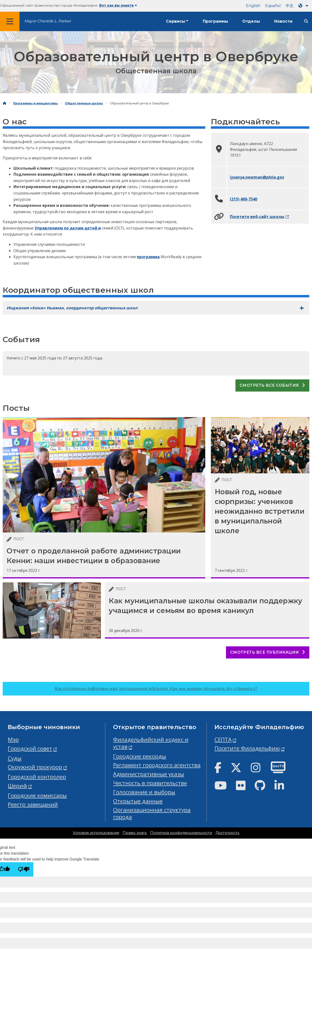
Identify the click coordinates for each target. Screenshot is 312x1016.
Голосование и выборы (144, 792)
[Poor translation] (23, 869)
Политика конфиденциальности (181, 833)
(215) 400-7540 (243, 199)
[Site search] (306, 21)
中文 (289, 5)
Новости (283, 21)
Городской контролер (37, 776)
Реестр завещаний (33, 804)
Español (273, 5)
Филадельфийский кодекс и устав (150, 743)
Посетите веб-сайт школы (257, 216)
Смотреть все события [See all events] (272, 385)
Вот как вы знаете (118, 5)
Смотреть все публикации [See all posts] (267, 652)
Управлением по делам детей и (68, 228)
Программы (215, 21)
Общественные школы (84, 103)
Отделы (251, 21)
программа (148, 256)
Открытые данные (138, 801)
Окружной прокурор (35, 767)
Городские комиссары (37, 795)
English (253, 5)
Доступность (227, 833)
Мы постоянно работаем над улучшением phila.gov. (156, 688)
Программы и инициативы (35, 103)
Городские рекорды (139, 756)
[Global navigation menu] (10, 21)
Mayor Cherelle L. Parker (47, 21)
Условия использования (96, 833)
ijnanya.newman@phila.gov (257, 177)
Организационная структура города (152, 813)
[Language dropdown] (304, 6)
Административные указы (148, 774)
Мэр (13, 739)
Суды (14, 758)
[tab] (156, 308)
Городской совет (30, 748)
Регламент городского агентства (157, 765)
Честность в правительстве (150, 783)
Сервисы (175, 21)
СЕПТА (223, 739)
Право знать (135, 833)
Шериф (17, 785)
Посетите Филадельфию (247, 748)
